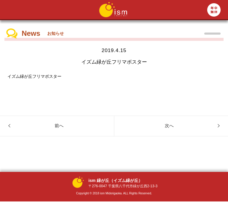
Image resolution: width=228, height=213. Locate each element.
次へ (169, 125)
